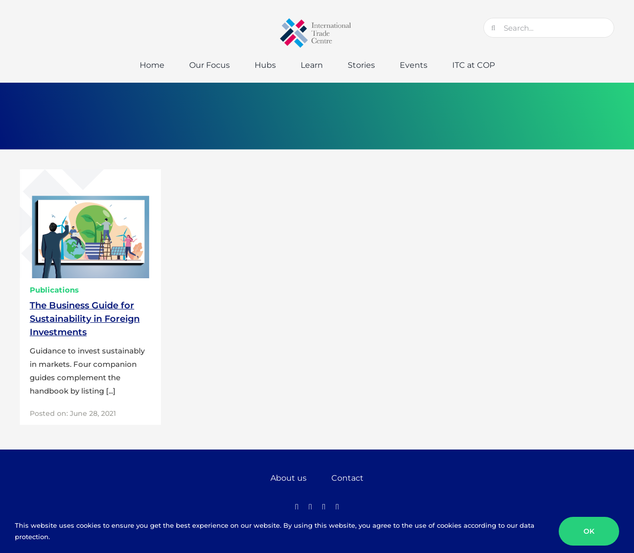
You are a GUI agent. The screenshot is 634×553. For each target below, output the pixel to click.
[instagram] (323, 507)
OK (588, 531)
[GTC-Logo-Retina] (317, 21)
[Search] (493, 28)
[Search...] (548, 28)
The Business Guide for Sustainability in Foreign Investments (85, 319)
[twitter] (310, 507)
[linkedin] (337, 507)
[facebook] (296, 507)
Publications (54, 290)
